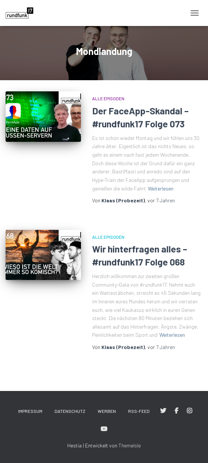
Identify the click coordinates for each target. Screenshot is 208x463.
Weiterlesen (160, 188)
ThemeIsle (129, 445)
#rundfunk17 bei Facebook (176, 411)
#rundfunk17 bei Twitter (163, 411)
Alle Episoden (108, 98)
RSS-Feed (139, 411)
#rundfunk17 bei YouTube (104, 429)
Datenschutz (70, 411)
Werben (107, 411)
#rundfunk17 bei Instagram (189, 411)
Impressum (30, 411)
